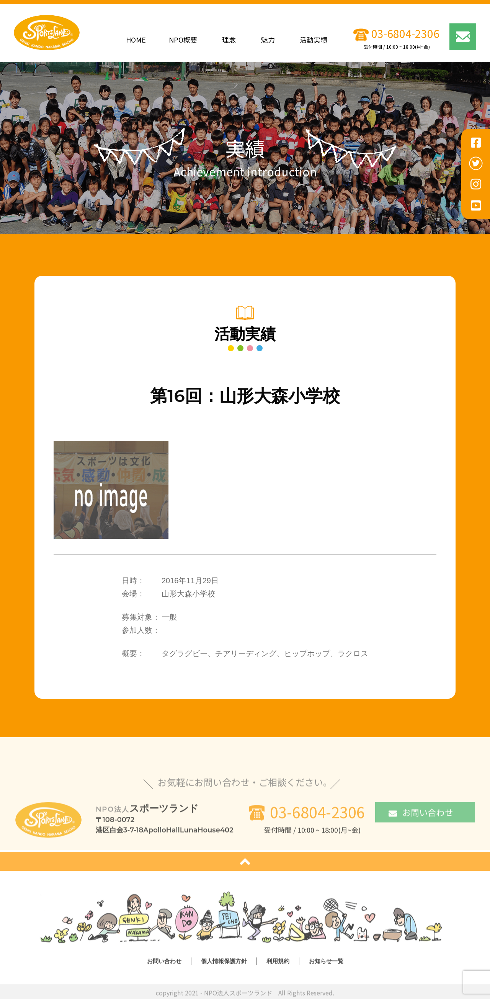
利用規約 (277, 963)
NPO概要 (183, 39)
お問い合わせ (421, 814)
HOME (136, 39)
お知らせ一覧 (326, 963)
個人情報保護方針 (224, 963)
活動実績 (313, 39)
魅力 (268, 39)
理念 (229, 39)
